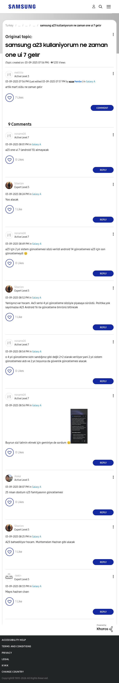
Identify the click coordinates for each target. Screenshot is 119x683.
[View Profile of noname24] (20, 133)
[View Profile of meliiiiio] (18, 72)
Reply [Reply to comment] (103, 170)
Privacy (7, 652)
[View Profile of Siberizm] (19, 183)
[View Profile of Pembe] (78, 81)
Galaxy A (90, 81)
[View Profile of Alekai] (17, 476)
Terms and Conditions (16, 646)
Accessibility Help (14, 640)
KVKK (5, 665)
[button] (107, 73)
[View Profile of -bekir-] (18, 575)
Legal (5, 659)
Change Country (13, 671)
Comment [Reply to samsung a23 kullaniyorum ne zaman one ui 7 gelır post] (102, 108)
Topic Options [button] (107, 34)
